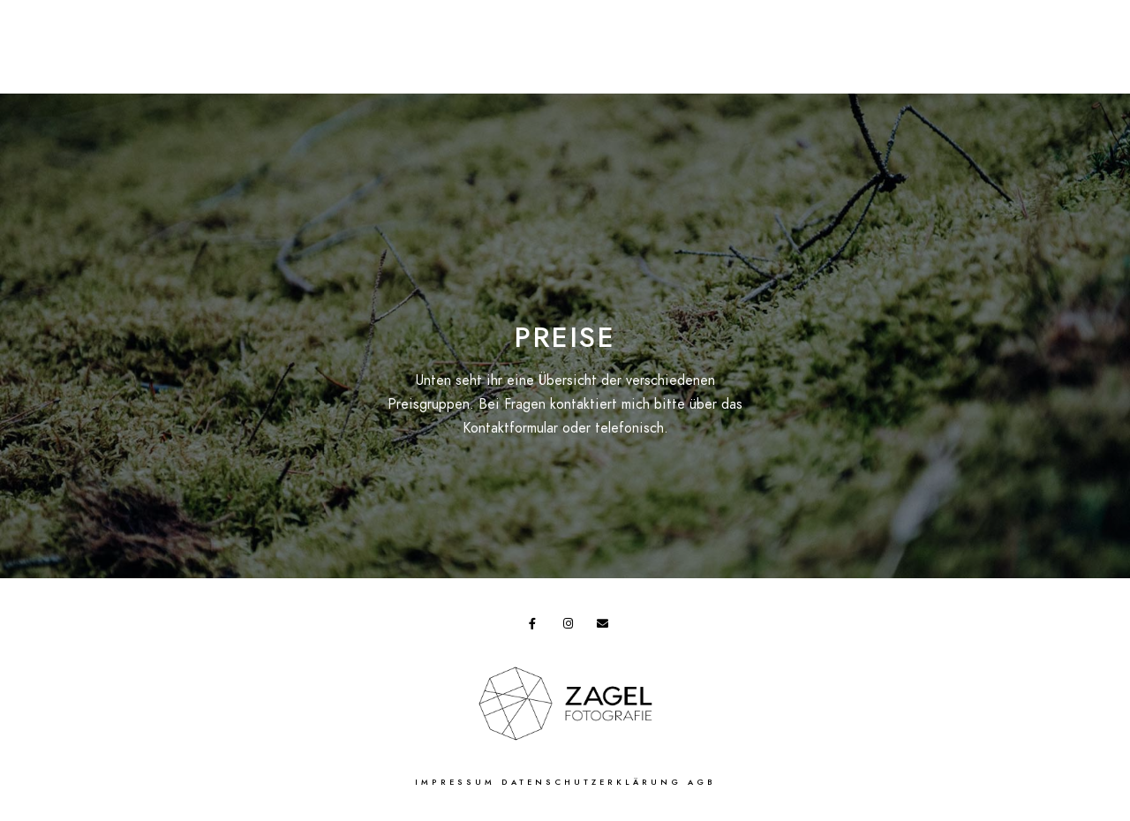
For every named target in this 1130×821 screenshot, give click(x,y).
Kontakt (882, 43)
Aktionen (303, 43)
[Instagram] (572, 627)
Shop (380, 43)
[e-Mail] (605, 627)
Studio (717, 43)
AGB (702, 782)
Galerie (641, 43)
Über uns (798, 43)
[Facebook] (537, 627)
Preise (223, 43)
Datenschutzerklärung (591, 782)
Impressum (455, 782)
